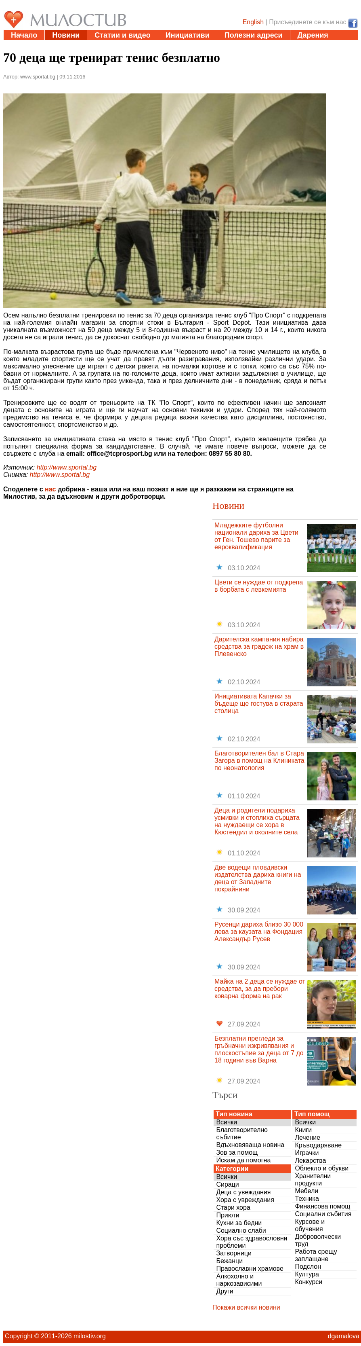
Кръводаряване (318, 1145)
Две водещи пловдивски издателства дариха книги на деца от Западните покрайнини (257, 878)
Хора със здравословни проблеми (251, 1242)
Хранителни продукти (313, 1179)
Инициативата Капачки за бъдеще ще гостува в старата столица (258, 703)
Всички (226, 1122)
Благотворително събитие (242, 1133)
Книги (303, 1129)
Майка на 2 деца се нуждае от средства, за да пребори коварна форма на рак (259, 988)
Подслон (308, 1266)
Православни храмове (249, 1268)
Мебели (306, 1190)
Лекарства (310, 1160)
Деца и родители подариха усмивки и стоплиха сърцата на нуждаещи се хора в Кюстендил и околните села (257, 821)
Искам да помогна (243, 1160)
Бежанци (229, 1260)
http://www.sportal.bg (67, 467)
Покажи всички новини (246, 1307)
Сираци (227, 1184)
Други (224, 1291)
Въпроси (27, 45)
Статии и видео (122, 35)
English (253, 22)
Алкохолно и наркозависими (239, 1280)
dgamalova (343, 1336)
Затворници (234, 1253)
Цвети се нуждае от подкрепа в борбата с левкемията (258, 586)
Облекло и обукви (321, 1168)
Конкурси (308, 1281)
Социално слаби (241, 1230)
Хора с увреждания (245, 1199)
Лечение (307, 1137)
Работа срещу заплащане (316, 1255)
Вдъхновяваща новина (250, 1144)
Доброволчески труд (318, 1240)
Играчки (307, 1152)
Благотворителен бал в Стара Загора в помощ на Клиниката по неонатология (259, 760)
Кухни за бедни (239, 1222)
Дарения (313, 35)
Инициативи (188, 35)
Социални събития (323, 1214)
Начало (24, 35)
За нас (69, 45)
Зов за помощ (237, 1152)
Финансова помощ (322, 1206)
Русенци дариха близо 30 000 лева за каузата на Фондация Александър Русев (258, 931)
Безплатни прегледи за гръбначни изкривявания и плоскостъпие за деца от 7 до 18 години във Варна (259, 1049)
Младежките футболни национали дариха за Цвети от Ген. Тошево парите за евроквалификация (256, 536)
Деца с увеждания (243, 1192)
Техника (307, 1198)
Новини (66, 35)
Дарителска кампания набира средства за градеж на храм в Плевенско (259, 646)
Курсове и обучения (310, 1225)
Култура (307, 1274)
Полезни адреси (254, 35)
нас (50, 489)
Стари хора (233, 1207)
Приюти (227, 1215)
